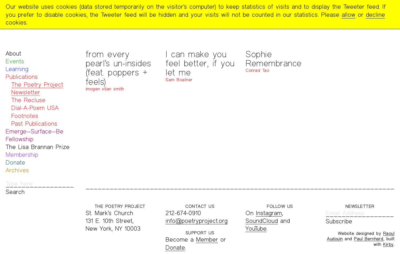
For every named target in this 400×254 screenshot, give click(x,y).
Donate (15, 162)
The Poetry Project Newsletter (37, 88)
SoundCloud (261, 220)
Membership (22, 154)
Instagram (269, 213)
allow (348, 14)
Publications (22, 76)
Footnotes (24, 115)
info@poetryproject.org (197, 220)
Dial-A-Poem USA (35, 107)
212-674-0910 (183, 213)
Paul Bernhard (368, 238)
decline (375, 14)
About (13, 53)
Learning (17, 69)
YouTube (256, 228)
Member (207, 239)
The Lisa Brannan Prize (38, 146)
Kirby (388, 244)
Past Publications (34, 123)
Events (15, 61)
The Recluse (28, 100)
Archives (17, 170)
